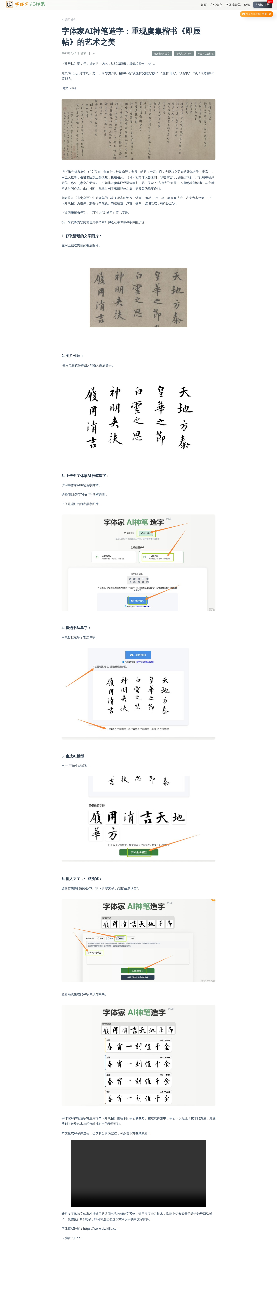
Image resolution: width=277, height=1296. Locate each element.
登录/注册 (264, 4)
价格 (247, 5)
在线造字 (216, 5)
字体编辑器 (233, 5)
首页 (204, 5)
